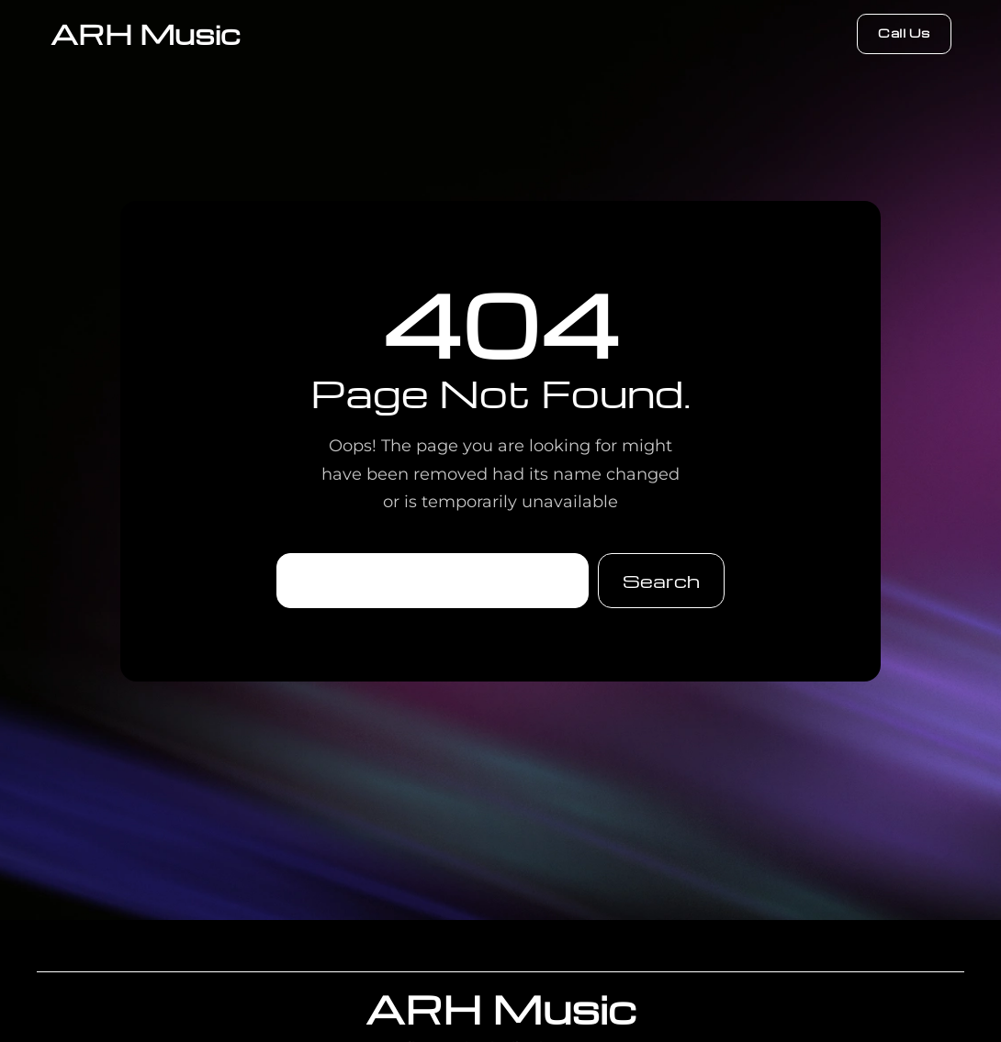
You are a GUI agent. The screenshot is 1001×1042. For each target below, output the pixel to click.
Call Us (903, 32)
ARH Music (145, 33)
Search (661, 581)
